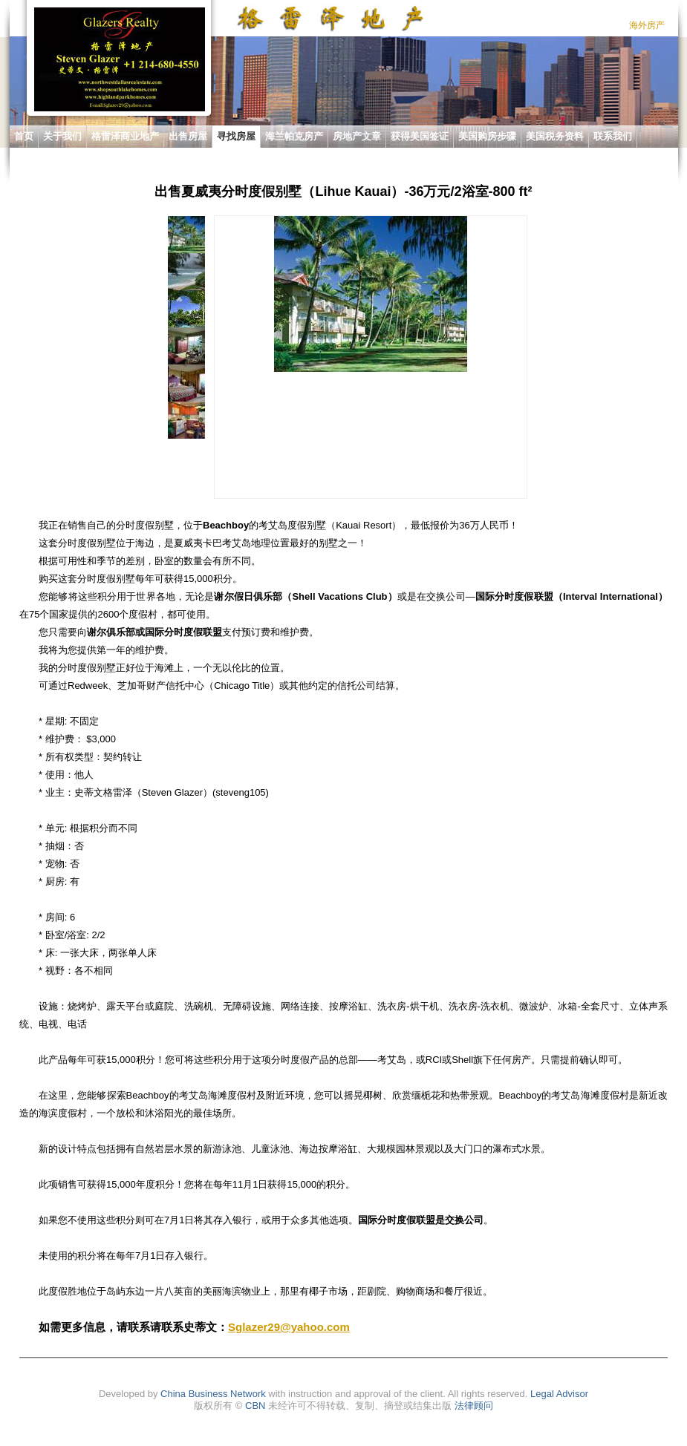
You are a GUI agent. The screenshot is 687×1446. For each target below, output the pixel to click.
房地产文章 (357, 136)
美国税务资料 (555, 136)
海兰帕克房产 (294, 136)
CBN (255, 1405)
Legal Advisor (559, 1393)
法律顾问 (474, 1405)
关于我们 (62, 136)
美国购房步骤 (487, 136)
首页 (23, 136)
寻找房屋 (236, 136)
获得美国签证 (420, 136)
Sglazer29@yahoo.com (289, 1327)
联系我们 (612, 136)
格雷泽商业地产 (125, 136)
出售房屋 (188, 136)
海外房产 (647, 25)
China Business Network (213, 1393)
